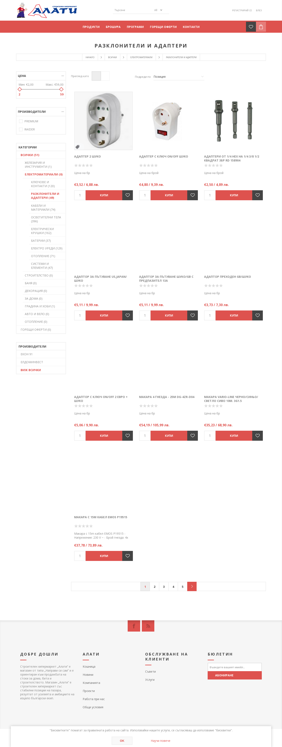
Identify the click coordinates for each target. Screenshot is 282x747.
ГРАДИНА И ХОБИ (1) (40, 306)
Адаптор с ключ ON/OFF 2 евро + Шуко (101, 399)
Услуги (150, 680)
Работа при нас (94, 699)
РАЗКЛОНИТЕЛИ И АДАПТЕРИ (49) (45, 196)
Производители (32, 112)
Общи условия (93, 707)
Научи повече (160, 741)
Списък (105, 76)
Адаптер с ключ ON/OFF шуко (163, 156)
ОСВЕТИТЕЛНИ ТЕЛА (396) (46, 219)
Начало (90, 57)
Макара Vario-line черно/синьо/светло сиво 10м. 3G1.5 (231, 399)
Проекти (89, 691)
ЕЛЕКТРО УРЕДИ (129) (46, 248)
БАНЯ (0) (31, 283)
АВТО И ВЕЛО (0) (37, 314)
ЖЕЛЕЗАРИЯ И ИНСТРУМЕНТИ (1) (38, 165)
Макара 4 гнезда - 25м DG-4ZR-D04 (166, 397)
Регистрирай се (242, 10)
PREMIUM (31, 121)
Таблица (96, 76)
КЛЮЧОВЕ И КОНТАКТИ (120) (43, 184)
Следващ (192, 586)
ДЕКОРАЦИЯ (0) (36, 291)
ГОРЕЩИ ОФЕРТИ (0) (36, 330)
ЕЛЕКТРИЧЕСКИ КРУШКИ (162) (42, 231)
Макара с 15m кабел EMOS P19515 (100, 517)
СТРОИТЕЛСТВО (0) (39, 275)
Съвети (150, 671)
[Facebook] (134, 626)
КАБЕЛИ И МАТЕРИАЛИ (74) (43, 207)
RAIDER (29, 129)
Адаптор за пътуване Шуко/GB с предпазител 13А (166, 279)
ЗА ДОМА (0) (33, 298)
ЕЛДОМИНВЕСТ (32, 362)
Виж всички (31, 370)
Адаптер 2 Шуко (87, 156)
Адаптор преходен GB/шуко (227, 277)
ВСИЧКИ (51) (30, 155)
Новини (88, 675)
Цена (22, 76)
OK (122, 740)
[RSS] (148, 626)
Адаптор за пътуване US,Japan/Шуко (100, 279)
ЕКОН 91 (27, 354)
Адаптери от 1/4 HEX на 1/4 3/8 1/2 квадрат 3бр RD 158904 (231, 158)
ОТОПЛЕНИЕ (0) (36, 322)
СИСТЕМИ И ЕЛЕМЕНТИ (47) (42, 266)
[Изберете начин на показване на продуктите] (178, 76)
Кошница (89, 666)
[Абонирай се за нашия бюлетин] (235, 667)
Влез (259, 10)
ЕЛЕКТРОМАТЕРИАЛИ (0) (44, 174)
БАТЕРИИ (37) (41, 241)
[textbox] (132, 10)
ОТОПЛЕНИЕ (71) (43, 256)
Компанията (91, 683)
